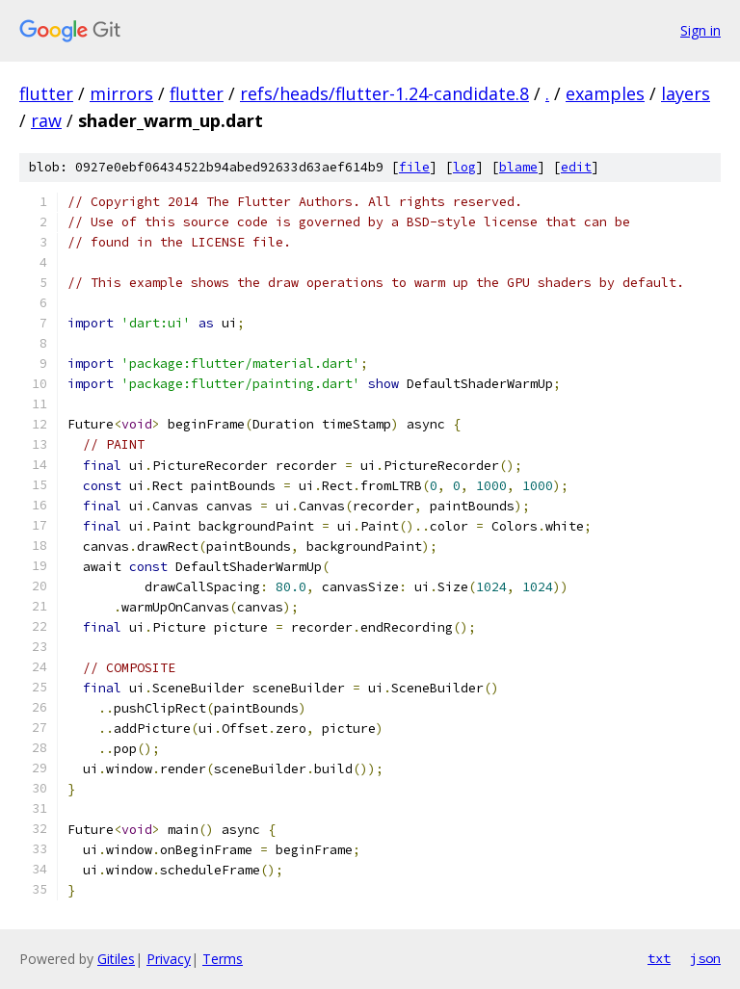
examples (605, 93)
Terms (222, 959)
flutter (46, 93)
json (705, 958)
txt (659, 958)
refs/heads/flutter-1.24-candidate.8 (384, 93)
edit (576, 167)
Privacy (168, 959)
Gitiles (116, 959)
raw (46, 120)
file (414, 167)
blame (518, 167)
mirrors (121, 93)
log (464, 167)
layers (685, 93)
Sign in (700, 30)
